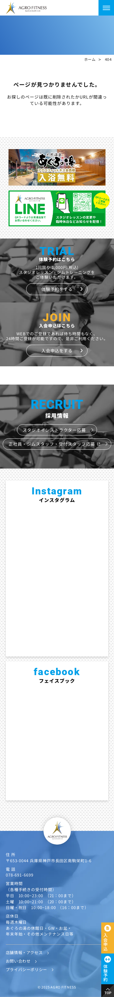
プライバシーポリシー (26, 969)
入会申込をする (56, 350)
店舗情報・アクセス (24, 952)
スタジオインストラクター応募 (54, 430)
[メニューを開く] (106, 8)
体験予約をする (56, 289)
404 (108, 59)
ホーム (90, 59)
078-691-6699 (19, 875)
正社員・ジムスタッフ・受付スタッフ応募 (54, 444)
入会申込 (105, 942)
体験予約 (105, 973)
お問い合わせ (18, 961)
